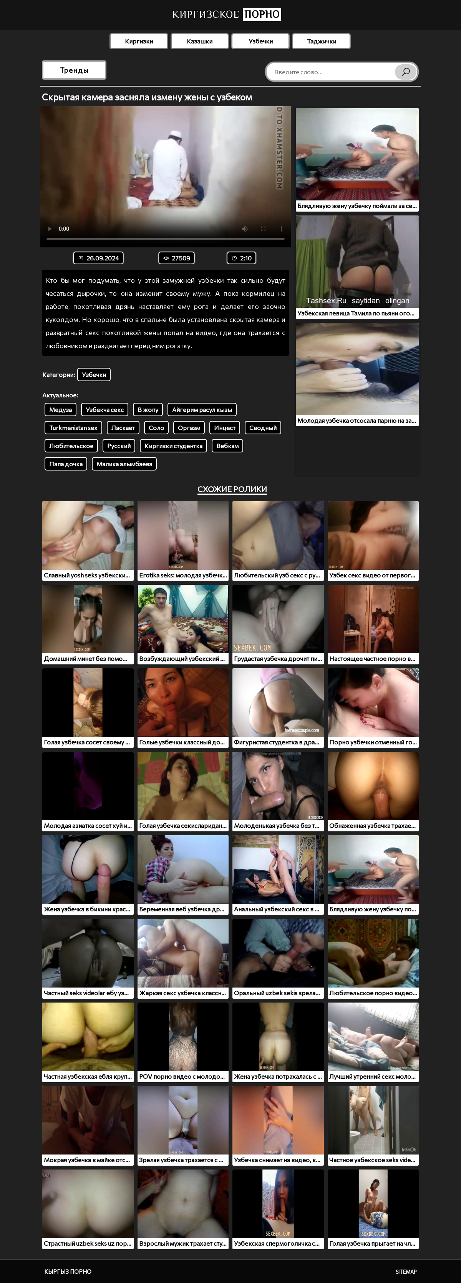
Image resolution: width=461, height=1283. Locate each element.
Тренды (74, 70)
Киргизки (139, 41)
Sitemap (406, 1272)
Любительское (71, 445)
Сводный (263, 427)
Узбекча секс (105, 409)
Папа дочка (66, 463)
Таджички (321, 41)
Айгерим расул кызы (202, 409)
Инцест (224, 427)
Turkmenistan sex (73, 427)
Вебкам (227, 445)
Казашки (199, 41)
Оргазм (189, 427)
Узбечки (261, 41)
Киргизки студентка (173, 445)
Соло (156, 427)
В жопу (148, 409)
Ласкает (123, 427)
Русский (119, 445)
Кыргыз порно (67, 1271)
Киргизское (226, 14)
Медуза (60, 409)
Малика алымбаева (124, 463)
